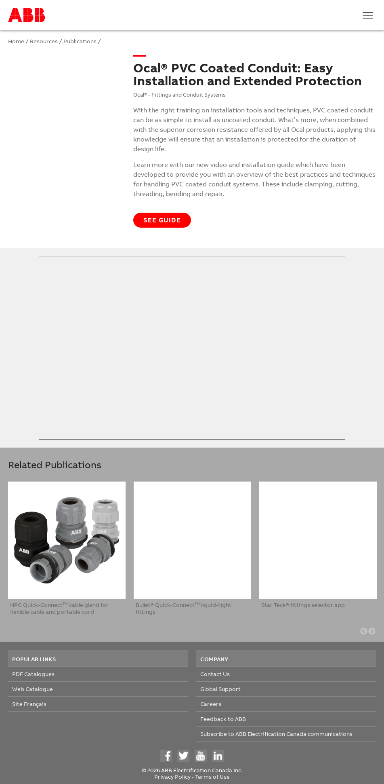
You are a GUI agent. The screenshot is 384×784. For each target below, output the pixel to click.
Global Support (220, 689)
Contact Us (215, 674)
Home (16, 41)
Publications (80, 41)
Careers (210, 704)
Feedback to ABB (223, 719)
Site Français (29, 704)
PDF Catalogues (33, 674)
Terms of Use (212, 776)
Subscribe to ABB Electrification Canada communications (276, 734)
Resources (44, 41)
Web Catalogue (32, 689)
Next (372, 632)
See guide (162, 220)
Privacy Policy (172, 776)
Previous (364, 632)
